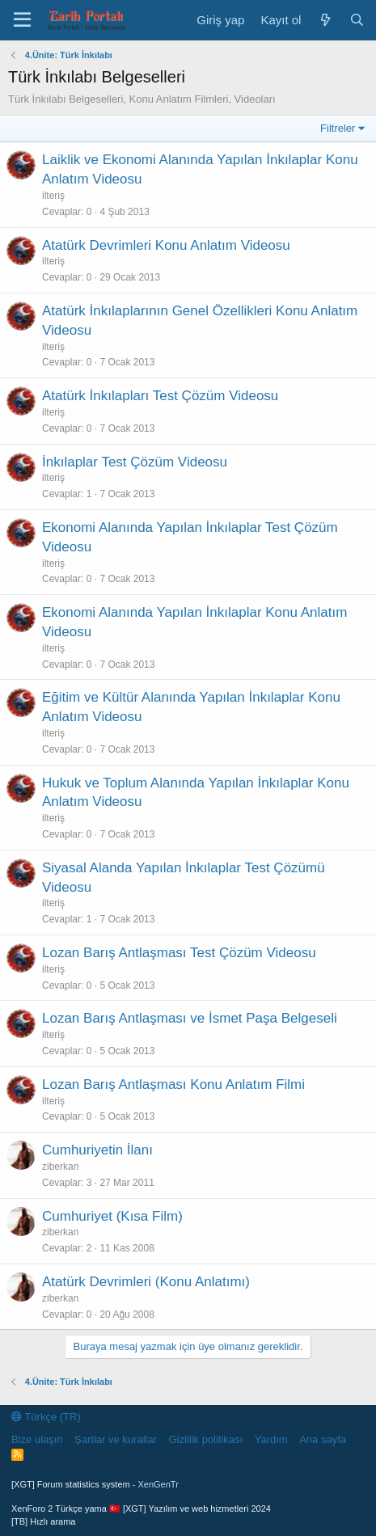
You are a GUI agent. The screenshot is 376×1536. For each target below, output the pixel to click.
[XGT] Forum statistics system (95, 1484)
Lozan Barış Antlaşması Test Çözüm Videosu (179, 952)
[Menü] (22, 20)
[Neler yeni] (324, 20)
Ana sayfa (322, 1439)
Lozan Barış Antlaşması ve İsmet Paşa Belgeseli (189, 1018)
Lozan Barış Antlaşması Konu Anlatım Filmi (173, 1084)
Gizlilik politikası (205, 1439)
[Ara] (357, 20)
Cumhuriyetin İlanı (97, 1150)
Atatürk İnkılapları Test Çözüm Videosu (160, 395)
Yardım (271, 1439)
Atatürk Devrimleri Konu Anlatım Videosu (166, 245)
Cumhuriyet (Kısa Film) (112, 1216)
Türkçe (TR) (46, 1417)
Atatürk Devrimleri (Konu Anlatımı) (146, 1281)
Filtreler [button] (337, 128)
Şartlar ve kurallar (115, 1439)
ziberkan (60, 1166)
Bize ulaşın (37, 1439)
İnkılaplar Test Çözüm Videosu (134, 462)
